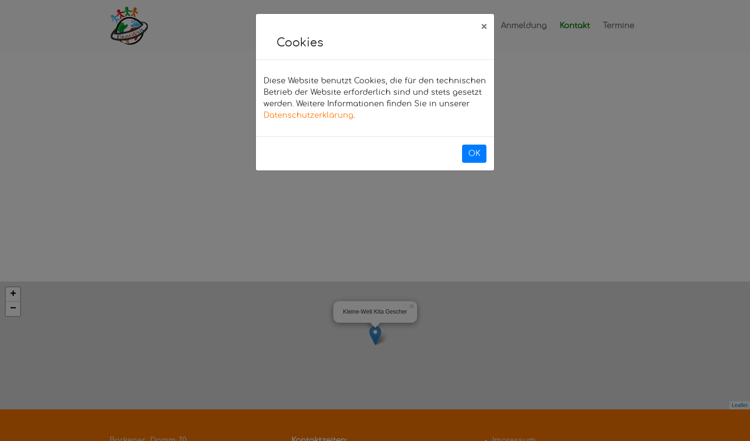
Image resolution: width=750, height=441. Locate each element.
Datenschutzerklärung (308, 115)
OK (474, 154)
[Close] (484, 27)
